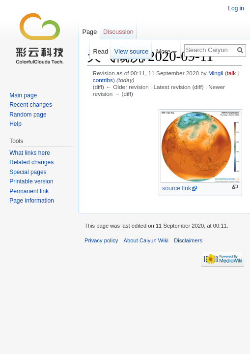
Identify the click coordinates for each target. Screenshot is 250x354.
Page (89, 31)
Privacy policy (101, 240)
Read (100, 51)
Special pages (27, 172)
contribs (103, 80)
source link (176, 188)
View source (131, 51)
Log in (236, 8)
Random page (27, 114)
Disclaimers (188, 240)
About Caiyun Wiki (146, 240)
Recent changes (30, 104)
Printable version (31, 181)
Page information (31, 200)
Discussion (118, 31)
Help (15, 123)
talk (231, 73)
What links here (29, 152)
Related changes (31, 162)
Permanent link (29, 191)
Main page (23, 95)
